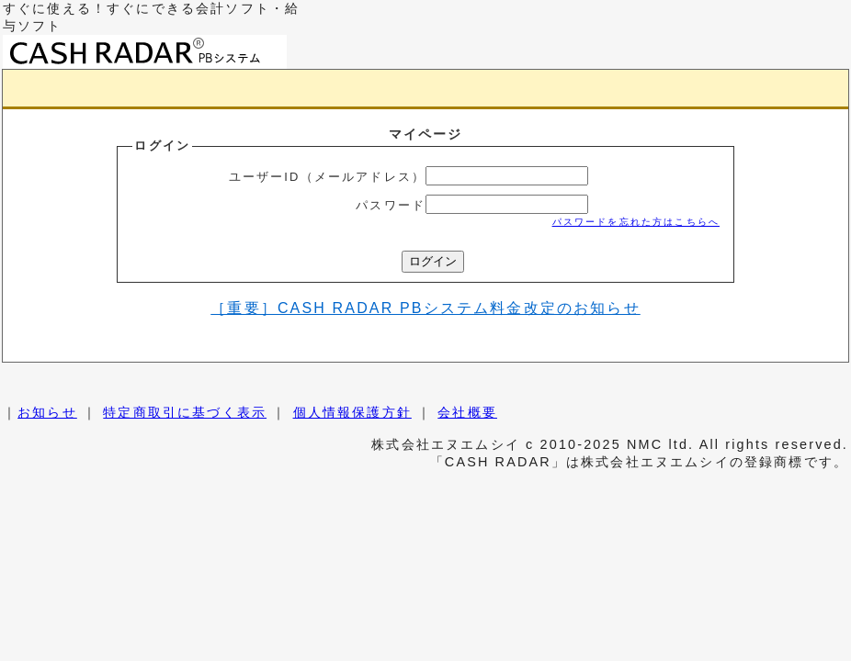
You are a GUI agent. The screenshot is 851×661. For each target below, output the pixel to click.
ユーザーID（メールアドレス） (327, 177)
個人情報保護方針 (352, 412)
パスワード (391, 205)
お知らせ (47, 412)
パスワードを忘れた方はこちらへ (636, 222)
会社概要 (467, 412)
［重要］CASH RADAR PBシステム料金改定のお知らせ (425, 308)
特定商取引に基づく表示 (185, 412)
